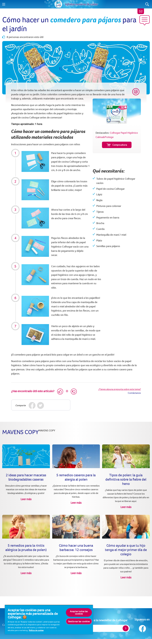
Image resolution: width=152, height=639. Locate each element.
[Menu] (4, 4)
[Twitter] (40, 405)
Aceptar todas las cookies (79, 612)
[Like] (60, 391)
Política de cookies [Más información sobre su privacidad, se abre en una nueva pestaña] (36, 630)
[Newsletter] (140, 11)
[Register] (126, 628)
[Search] (147, 4)
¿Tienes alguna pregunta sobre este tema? (119, 389)
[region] (49, 619)
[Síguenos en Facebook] (142, 628)
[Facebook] (32, 405)
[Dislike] (74, 391)
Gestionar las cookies (79, 621)
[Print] (135, 91)
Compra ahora (117, 144)
